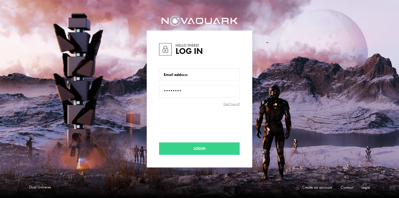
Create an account (317, 187)
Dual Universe (40, 187)
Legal (365, 187)
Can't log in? (231, 104)
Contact (347, 187)
